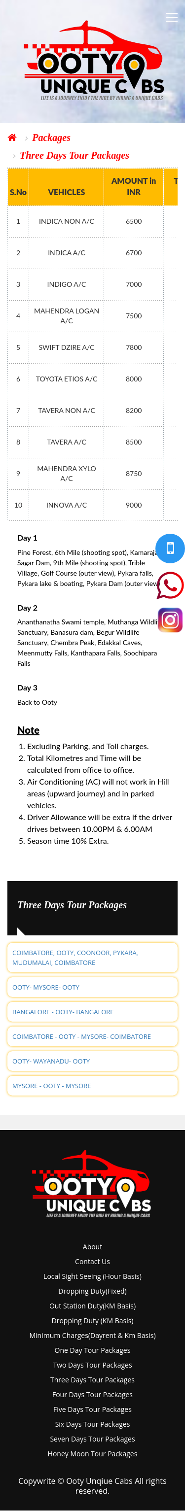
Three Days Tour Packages (74, 155)
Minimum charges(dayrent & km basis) (92, 1335)
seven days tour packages (92, 1438)
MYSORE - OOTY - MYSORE (51, 1085)
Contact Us (92, 1261)
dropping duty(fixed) (92, 1291)
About (92, 1246)
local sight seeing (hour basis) (92, 1276)
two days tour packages (92, 1365)
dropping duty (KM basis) (93, 1320)
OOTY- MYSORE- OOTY (45, 987)
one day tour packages (93, 1350)
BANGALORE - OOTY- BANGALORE (63, 1011)
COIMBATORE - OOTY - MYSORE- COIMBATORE (81, 1036)
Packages (51, 137)
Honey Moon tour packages (93, 1453)
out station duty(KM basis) (92, 1305)
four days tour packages (92, 1394)
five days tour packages (92, 1409)
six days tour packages (92, 1424)
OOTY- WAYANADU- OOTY (51, 1061)
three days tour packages (92, 1379)
